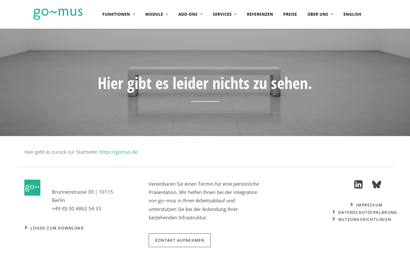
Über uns (315, 14)
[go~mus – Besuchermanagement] (48, 14)
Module (151, 14)
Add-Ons (185, 14)
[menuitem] (113, 14)
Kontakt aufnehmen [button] (179, 240)
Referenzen (255, 14)
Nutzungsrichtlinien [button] (361, 219)
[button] (358, 186)
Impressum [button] (366, 205)
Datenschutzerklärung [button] (364, 212)
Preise (285, 14)
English (347, 14)
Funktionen (113, 14)
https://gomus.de (118, 152)
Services (219, 14)
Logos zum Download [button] (54, 228)
